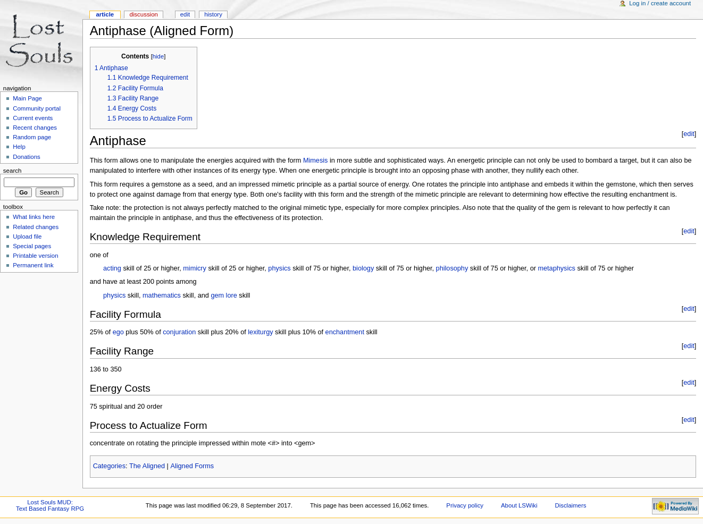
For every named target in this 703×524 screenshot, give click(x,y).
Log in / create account (660, 3)
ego (118, 332)
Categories (109, 466)
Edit (185, 14)
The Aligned (147, 466)
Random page (32, 137)
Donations (26, 157)
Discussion (143, 14)
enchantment (344, 332)
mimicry (194, 268)
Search (12, 170)
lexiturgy (260, 332)
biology (363, 268)
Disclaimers (570, 505)
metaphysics (556, 268)
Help (19, 146)
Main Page (27, 98)
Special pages (32, 246)
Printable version (35, 255)
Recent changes (35, 127)
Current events (33, 118)
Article (105, 14)
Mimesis (315, 160)
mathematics (162, 295)
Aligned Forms (192, 466)
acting (112, 268)
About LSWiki (519, 505)
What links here (34, 217)
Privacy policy (464, 505)
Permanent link (33, 265)
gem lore (224, 295)
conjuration (179, 332)
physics (279, 268)
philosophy (452, 268)
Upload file (27, 236)
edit (688, 134)
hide (158, 56)
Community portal (37, 108)
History (213, 14)
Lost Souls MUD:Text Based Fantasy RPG (50, 505)
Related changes (35, 227)
